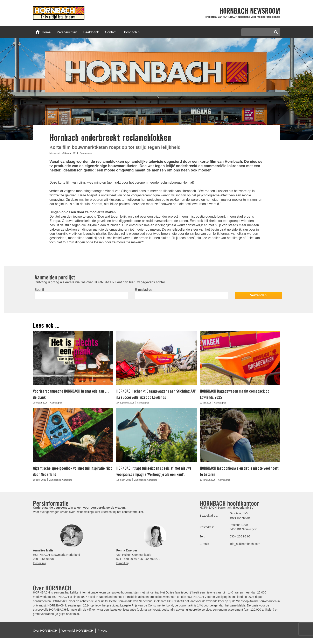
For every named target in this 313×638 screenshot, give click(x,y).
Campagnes (86, 153)
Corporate (67, 479)
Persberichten (67, 32)
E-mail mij (39, 563)
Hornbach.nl (131, 32)
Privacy (102, 630)
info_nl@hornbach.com (245, 543)
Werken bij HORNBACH (77, 630)
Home (43, 32)
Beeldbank (91, 32)
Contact (110, 32)
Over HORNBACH (45, 630)
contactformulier (132, 512)
